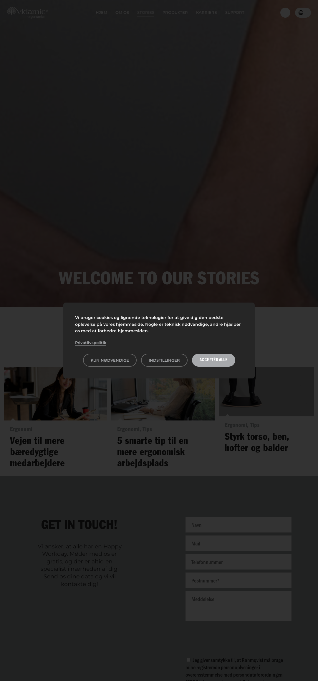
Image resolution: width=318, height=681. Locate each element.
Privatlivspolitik (90, 342)
